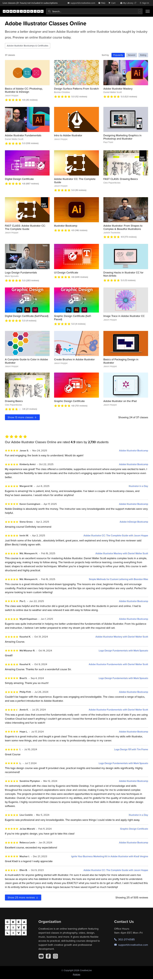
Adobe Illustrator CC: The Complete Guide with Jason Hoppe (116, 535)
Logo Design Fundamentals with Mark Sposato (123, 650)
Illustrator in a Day (138, 486)
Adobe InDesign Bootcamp (134, 521)
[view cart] (112, 3)
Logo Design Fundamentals (21, 272)
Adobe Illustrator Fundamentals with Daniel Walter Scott (118, 664)
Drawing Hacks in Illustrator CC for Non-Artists (123, 274)
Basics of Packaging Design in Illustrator (120, 360)
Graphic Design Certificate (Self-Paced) (72, 317)
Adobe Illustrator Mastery (118, 88)
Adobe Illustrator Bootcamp (133, 450)
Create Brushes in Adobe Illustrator (74, 359)
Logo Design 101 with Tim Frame (131, 749)
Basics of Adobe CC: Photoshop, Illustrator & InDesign (24, 90)
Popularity (118, 55)
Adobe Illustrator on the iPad (120, 401)
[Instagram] (55, 956)
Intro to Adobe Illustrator (68, 135)
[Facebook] (48, 956)
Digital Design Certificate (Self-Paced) (26, 316)
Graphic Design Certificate (69, 401)
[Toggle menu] (147, 11)
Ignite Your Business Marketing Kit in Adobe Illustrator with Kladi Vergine (109, 856)
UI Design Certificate (66, 272)
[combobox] (94, 11)
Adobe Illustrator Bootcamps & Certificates (27, 45)
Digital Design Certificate (19, 179)
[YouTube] (41, 956)
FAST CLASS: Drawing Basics (120, 179)
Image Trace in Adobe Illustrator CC (124, 316)
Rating (143, 55)
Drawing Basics (14, 401)
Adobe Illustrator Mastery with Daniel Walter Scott (121, 553)
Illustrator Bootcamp (65, 225)
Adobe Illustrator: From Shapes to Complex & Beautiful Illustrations (122, 227)
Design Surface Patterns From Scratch (76, 88)
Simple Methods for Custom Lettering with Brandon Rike (118, 579)
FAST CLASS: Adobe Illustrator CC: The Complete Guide (25, 227)
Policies (76, 974)
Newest (131, 55)
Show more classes (22, 417)
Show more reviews (23, 897)
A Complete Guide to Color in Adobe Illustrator (26, 360)
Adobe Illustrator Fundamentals (23, 135)
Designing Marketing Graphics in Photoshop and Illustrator (122, 136)
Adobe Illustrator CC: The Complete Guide (74, 180)
